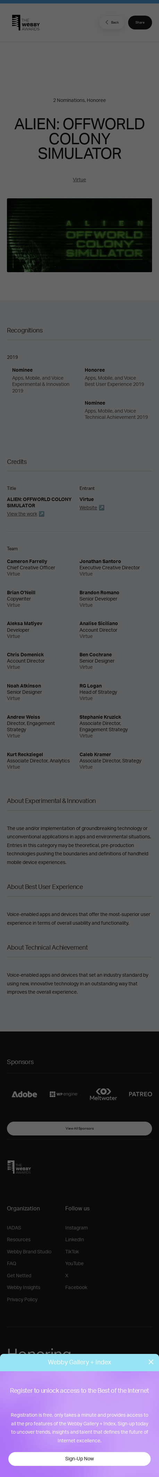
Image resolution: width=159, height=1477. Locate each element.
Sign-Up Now (79, 1459)
